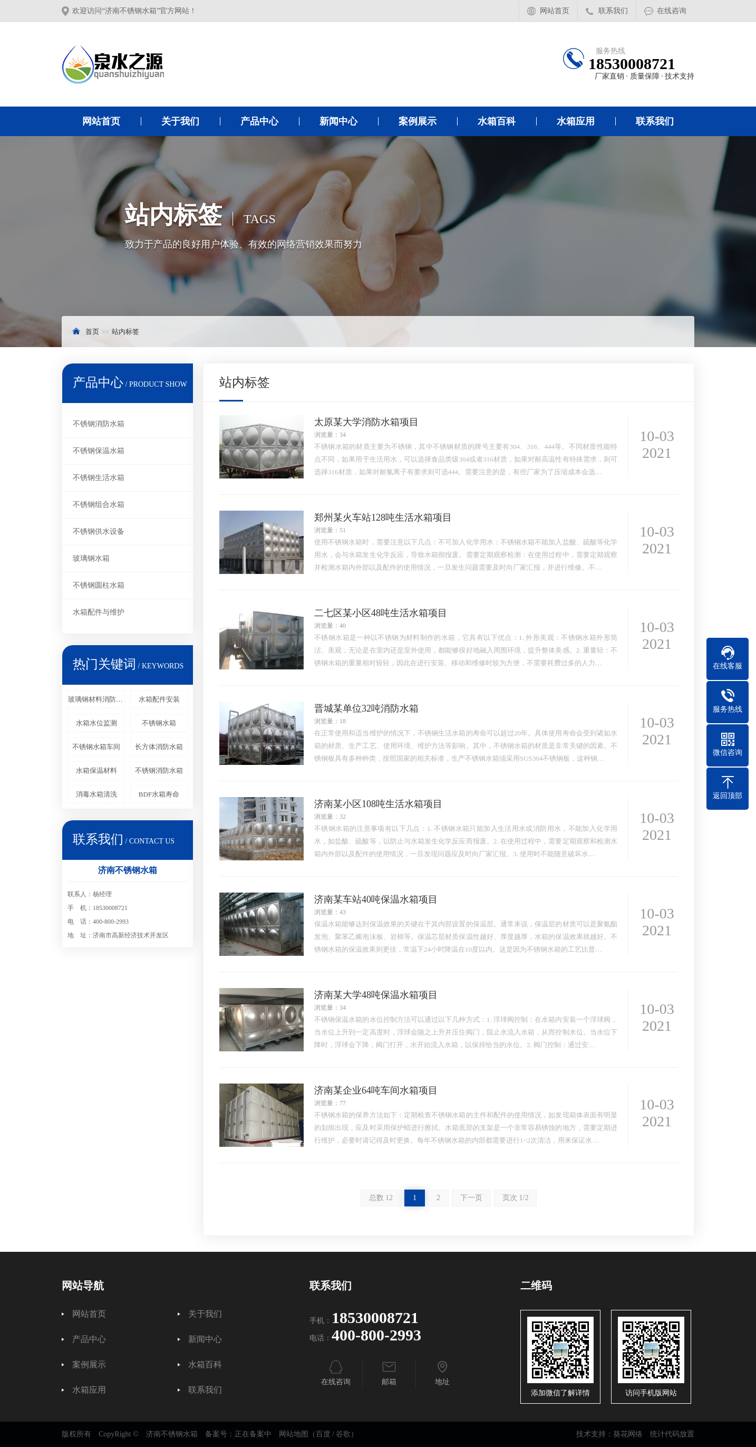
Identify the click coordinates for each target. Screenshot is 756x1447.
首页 (92, 332)
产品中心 (259, 121)
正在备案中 (253, 1434)
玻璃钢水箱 (91, 558)
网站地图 (293, 1434)
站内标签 (125, 332)
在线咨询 (671, 11)
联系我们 (613, 11)
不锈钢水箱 (159, 723)
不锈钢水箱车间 (96, 747)
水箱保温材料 (96, 770)
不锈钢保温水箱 (98, 451)
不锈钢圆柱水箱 (98, 585)
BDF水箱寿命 (159, 794)
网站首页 (554, 11)
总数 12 (381, 1198)
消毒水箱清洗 (96, 794)
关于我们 (180, 121)
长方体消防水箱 (159, 747)
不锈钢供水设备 (98, 531)
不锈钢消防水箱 (98, 424)
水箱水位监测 (96, 723)
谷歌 (343, 1434)
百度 (323, 1434)
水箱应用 (576, 121)
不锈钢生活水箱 (98, 478)
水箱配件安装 (159, 699)
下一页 (471, 1198)
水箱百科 (497, 121)
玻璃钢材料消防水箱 (96, 699)
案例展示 (418, 121)
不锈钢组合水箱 (98, 505)
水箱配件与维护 (98, 612)
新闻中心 (338, 121)
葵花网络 (628, 1434)
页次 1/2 (515, 1198)
